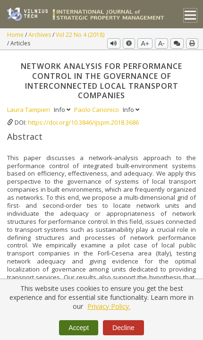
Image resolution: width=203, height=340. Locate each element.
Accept (78, 328)
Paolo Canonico (97, 109)
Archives (40, 35)
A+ (145, 43)
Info (63, 109)
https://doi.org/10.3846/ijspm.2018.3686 (83, 122)
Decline (123, 328)
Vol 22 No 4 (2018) (80, 35)
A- (161, 43)
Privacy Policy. (108, 306)
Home (16, 35)
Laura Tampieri (29, 109)
